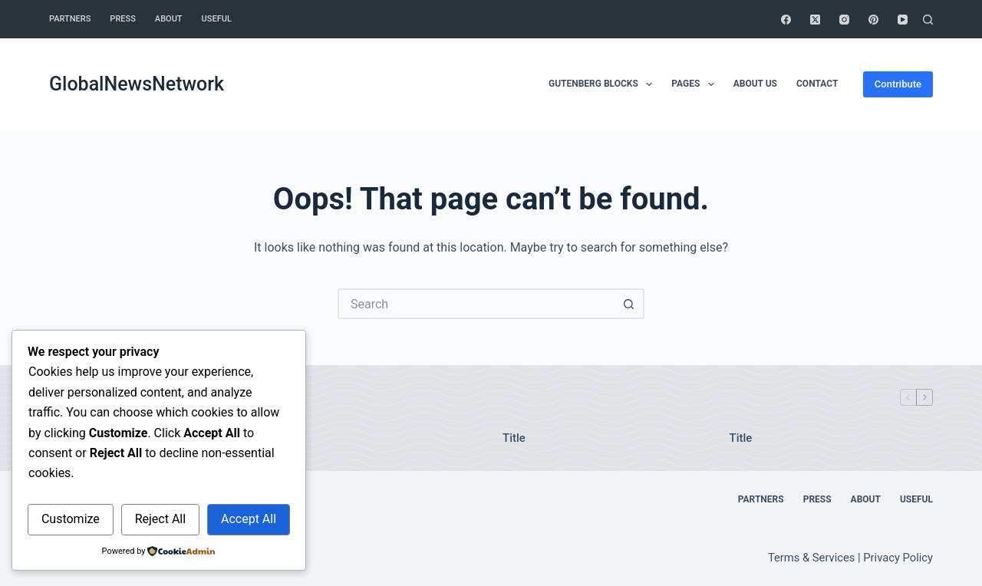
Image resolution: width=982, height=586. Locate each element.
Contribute (898, 84)
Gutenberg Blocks (603, 84)
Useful (217, 19)
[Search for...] (476, 303)
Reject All (160, 519)
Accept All (248, 519)
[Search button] (629, 303)
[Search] (928, 20)
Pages (695, 84)
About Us (755, 83)
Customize (70, 519)
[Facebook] (786, 20)
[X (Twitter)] (815, 20)
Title (514, 438)
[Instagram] (844, 20)
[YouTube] (903, 20)
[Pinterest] (873, 20)
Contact (817, 83)
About (169, 19)
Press (122, 19)
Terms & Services (811, 558)
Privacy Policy (898, 558)
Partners (70, 19)
